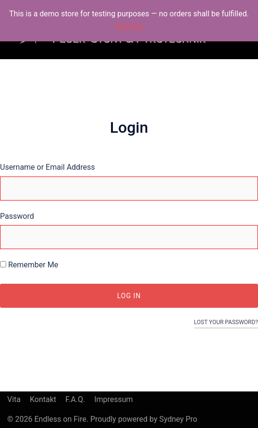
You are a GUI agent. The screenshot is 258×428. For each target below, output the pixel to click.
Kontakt (43, 399)
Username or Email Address (47, 167)
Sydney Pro (178, 419)
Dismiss (129, 26)
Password (17, 216)
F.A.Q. (75, 399)
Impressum (113, 399)
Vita (14, 399)
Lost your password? (226, 322)
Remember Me (29, 264)
